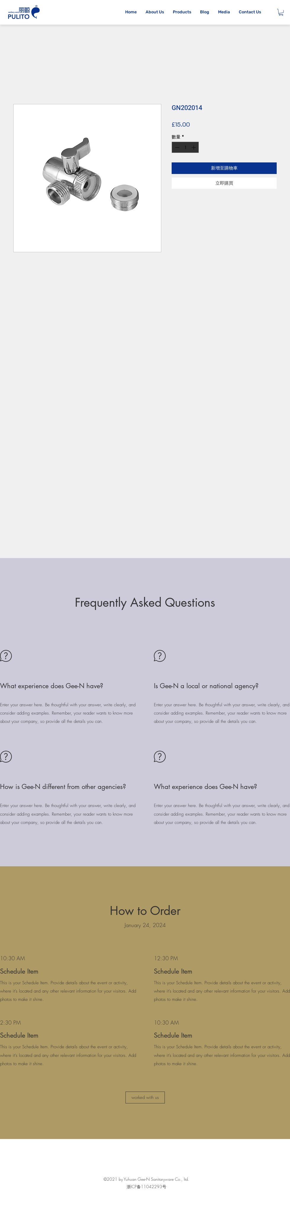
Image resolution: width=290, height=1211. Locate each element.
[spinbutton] (185, 147)
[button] (281, 12)
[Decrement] (177, 147)
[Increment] (194, 147)
